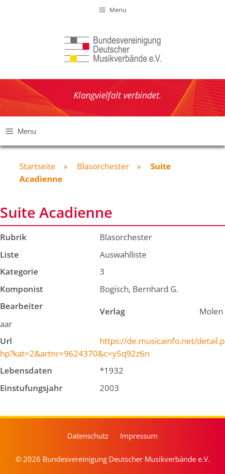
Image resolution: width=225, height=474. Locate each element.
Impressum (139, 436)
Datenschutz (87, 436)
